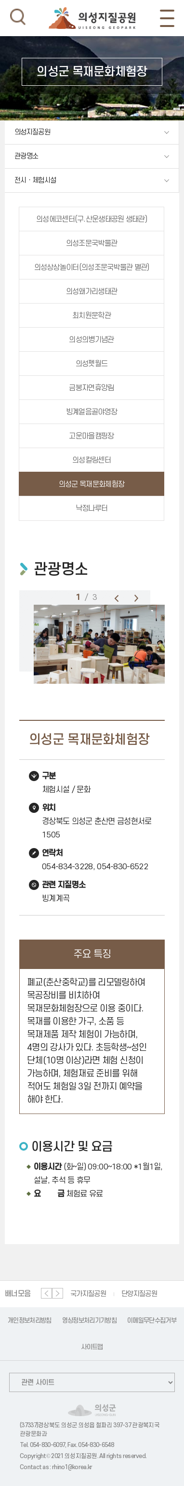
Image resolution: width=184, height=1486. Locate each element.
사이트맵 (92, 1347)
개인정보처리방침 (29, 1320)
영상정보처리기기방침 (89, 1320)
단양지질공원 (139, 1294)
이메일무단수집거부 (151, 1320)
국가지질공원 (88, 1294)
